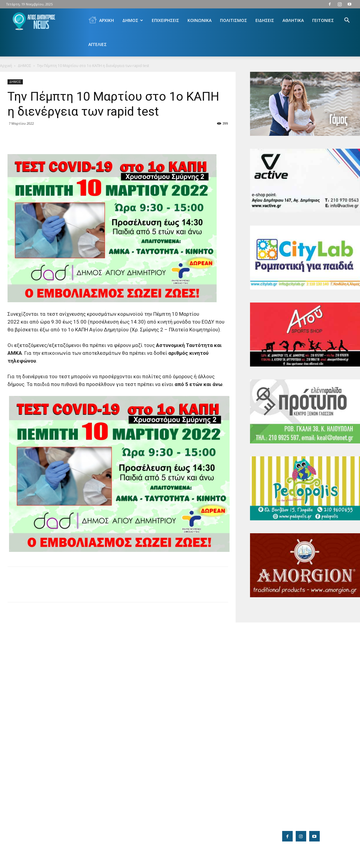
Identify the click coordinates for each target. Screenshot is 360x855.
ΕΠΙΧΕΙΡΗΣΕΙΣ (165, 20)
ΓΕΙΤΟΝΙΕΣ (323, 20)
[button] (347, 21)
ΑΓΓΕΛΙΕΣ (97, 44)
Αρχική (6, 65)
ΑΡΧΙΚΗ (101, 20)
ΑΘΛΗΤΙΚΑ (293, 20)
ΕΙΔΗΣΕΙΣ (264, 20)
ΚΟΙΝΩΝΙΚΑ (200, 20)
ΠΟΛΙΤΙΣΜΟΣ (233, 20)
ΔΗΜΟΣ (132, 20)
